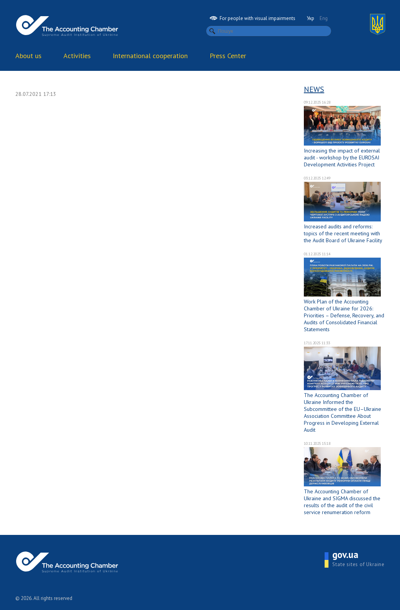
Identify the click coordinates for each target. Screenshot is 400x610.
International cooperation (150, 55)
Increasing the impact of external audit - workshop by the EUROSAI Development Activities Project (342, 157)
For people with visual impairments (252, 18)
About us (28, 55)
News (314, 89)
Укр (310, 18)
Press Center (228, 55)
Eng (324, 18)
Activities (77, 55)
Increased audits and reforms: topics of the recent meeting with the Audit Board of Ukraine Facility (343, 233)
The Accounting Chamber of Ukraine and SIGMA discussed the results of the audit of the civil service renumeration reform (342, 502)
